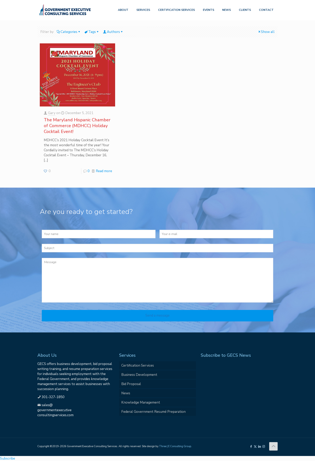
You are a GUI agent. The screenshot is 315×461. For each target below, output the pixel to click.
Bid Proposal (131, 384)
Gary (51, 113)
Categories (69, 32)
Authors (113, 32)
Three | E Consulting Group (175, 446)
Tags (91, 32)
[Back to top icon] (273, 446)
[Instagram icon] (263, 447)
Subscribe (7, 458)
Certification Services (137, 365)
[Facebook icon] (251, 447)
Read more (104, 171)
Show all (266, 32)
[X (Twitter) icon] (255, 447)
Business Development (139, 374)
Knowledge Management (140, 402)
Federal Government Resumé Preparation (153, 411)
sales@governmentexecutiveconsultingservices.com (55, 410)
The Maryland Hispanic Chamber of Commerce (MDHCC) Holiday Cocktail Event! (77, 126)
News (125, 393)
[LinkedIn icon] (259, 447)
